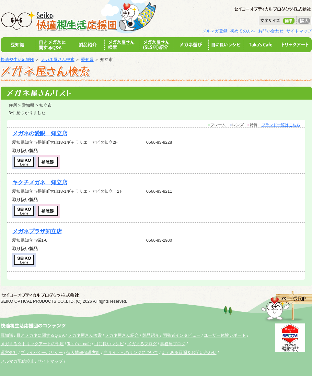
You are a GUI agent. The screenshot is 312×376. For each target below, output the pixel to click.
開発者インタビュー (182, 335)
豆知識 (7, 335)
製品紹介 (151, 335)
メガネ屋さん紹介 (122, 335)
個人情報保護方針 (83, 352)
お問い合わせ (270, 31)
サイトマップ (299, 31)
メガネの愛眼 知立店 (39, 133)
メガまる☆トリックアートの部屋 (32, 343)
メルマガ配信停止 (17, 361)
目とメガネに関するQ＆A (40, 335)
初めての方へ (242, 31)
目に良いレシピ (109, 343)
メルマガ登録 (214, 31)
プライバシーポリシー (42, 352)
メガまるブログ (142, 343)
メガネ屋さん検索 (58, 59)
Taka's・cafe (79, 343)
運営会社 (9, 352)
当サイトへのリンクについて (131, 352)
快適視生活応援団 (17, 59)
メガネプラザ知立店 (37, 231)
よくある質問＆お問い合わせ (189, 352)
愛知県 (87, 59)
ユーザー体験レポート (225, 335)
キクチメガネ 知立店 (39, 182)
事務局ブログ (172, 343)
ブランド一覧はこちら (280, 125)
